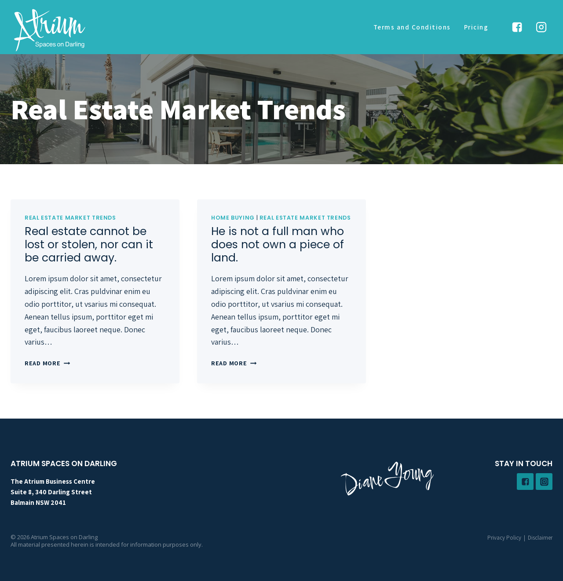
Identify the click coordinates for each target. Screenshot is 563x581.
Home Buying (233, 217)
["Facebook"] (517, 27)
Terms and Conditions (412, 27)
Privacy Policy (504, 537)
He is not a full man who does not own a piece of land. (277, 244)
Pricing (476, 27)
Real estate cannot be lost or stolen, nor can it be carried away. (89, 244)
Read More (47, 363)
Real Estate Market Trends (70, 217)
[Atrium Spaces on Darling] (49, 29)
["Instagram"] (541, 27)
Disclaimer (540, 537)
